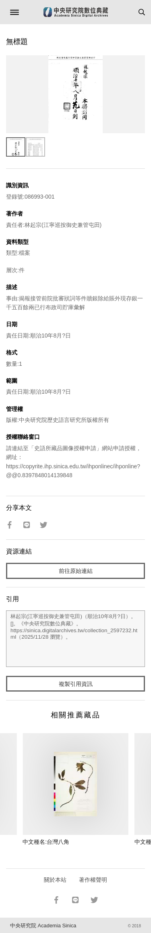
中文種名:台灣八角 (46, 842)
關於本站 (55, 879)
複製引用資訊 (76, 684)
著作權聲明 (93, 879)
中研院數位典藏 (75, 12)
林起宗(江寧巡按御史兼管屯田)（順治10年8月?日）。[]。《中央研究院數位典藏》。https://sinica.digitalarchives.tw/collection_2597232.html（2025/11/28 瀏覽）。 (75, 638)
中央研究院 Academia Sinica (43, 926)
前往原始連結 (76, 571)
